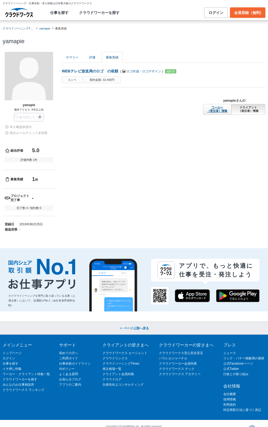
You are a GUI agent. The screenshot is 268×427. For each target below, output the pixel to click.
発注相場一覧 (111, 369)
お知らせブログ (70, 379)
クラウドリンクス (115, 358)
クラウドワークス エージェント (124, 353)
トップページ (12, 353)
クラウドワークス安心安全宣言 (181, 353)
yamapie (44, 28)
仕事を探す (59, 13)
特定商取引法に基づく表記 (242, 410)
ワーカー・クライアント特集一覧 (26, 374)
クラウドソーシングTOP (18, 28)
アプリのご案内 (70, 384)
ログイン (216, 13)
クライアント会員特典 (118, 374)
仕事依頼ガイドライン (75, 363)
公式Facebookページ (238, 363)
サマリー (72, 57)
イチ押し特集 (12, 369)
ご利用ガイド (68, 358)
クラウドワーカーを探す (99, 13)
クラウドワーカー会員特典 (178, 363)
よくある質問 (68, 374)
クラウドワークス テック (176, 369)
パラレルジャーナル (173, 358)
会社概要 (229, 394)
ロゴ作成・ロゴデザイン (143, 71)
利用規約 (229, 404)
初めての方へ (68, 353)
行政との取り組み (236, 374)
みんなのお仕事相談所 (18, 384)
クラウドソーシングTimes (120, 363)
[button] (29, 117)
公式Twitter (231, 369)
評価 (92, 57)
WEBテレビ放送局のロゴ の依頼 (90, 71)
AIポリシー (67, 369)
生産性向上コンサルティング (122, 384)
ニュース (229, 353)
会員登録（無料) (247, 13)
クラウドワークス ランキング (23, 390)
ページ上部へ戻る (134, 328)
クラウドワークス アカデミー (180, 374)
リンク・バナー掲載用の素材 (243, 358)
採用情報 (229, 399)
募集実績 (112, 57)
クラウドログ (111, 379)
